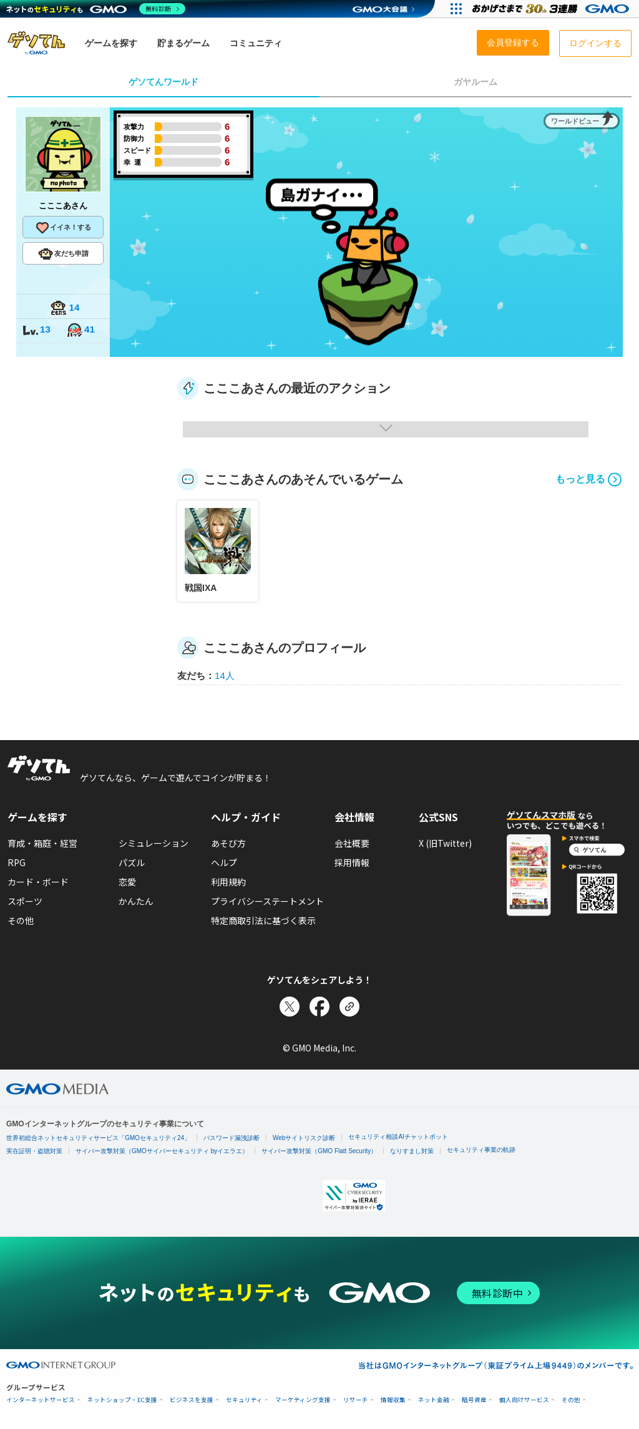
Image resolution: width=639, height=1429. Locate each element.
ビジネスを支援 (191, 1400)
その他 (20, 920)
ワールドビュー (575, 121)
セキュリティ (244, 1400)
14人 (225, 675)
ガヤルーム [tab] (475, 82)
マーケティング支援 (303, 1400)
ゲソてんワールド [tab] (163, 82)
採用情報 (351, 862)
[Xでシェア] (290, 1007)
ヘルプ (224, 862)
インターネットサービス (40, 1400)
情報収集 (393, 1400)
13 (36, 330)
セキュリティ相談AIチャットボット (397, 1136)
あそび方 (228, 843)
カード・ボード (38, 881)
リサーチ (355, 1400)
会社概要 (351, 843)
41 (80, 330)
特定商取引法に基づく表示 (263, 920)
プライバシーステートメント (267, 901)
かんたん (136, 901)
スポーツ (24, 901)
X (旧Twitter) (445, 843)
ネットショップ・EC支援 (122, 1400)
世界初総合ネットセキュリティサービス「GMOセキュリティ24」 (98, 1137)
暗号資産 (474, 1400)
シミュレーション (153, 843)
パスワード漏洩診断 (231, 1137)
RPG (16, 862)
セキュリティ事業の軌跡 (481, 1149)
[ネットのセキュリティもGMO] (95, 8)
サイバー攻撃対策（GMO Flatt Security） (319, 1151)
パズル (132, 862)
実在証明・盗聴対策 (34, 1151)
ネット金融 (433, 1400)
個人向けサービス (524, 1400)
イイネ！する (63, 227)
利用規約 (228, 881)
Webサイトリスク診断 (304, 1137)
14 (65, 308)
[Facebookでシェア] (319, 1007)
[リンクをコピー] (349, 1007)
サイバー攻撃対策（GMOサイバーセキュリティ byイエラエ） (162, 1151)
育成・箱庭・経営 (42, 843)
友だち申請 (63, 253)
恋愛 (127, 881)
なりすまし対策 (412, 1151)
